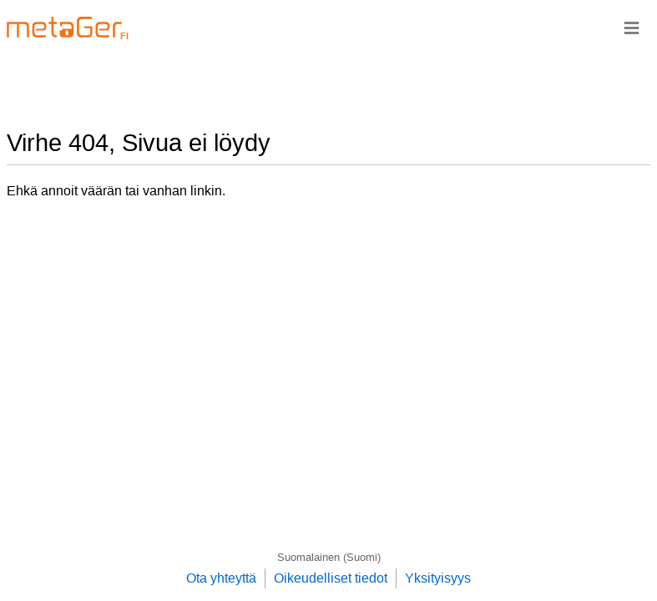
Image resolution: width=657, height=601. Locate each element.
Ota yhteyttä (221, 578)
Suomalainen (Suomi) (329, 557)
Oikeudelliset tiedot (330, 578)
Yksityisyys (438, 578)
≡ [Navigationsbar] (631, 27)
